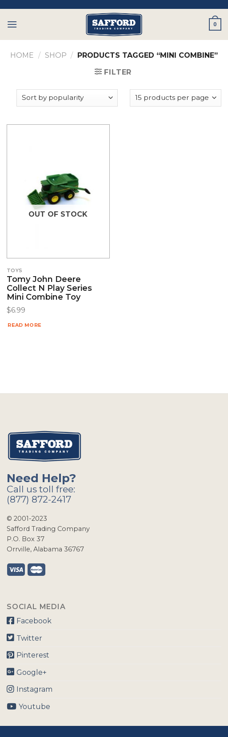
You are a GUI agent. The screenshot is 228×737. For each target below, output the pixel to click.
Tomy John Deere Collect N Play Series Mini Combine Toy (49, 288)
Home (22, 55)
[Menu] (12, 24)
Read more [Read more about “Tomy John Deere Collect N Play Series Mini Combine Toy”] (24, 325)
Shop (56, 55)
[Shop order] (67, 98)
